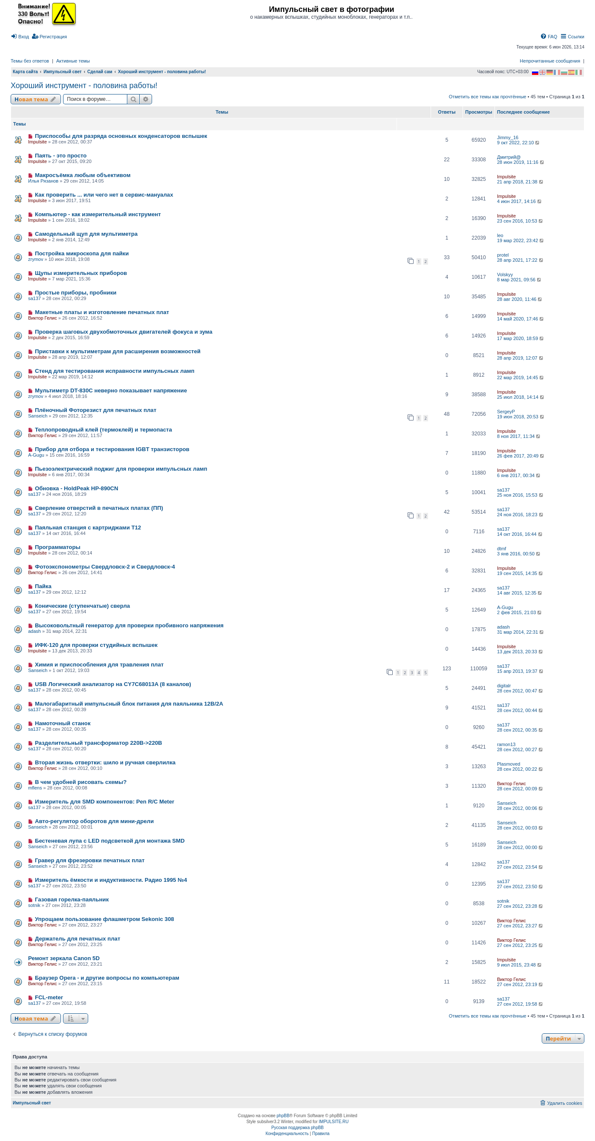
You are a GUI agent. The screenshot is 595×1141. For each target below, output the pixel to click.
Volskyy (505, 274)
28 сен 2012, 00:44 (520, 710)
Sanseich (37, 415)
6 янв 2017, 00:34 (519, 475)
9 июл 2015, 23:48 (520, 964)
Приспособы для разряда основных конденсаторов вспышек (121, 136)
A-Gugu (36, 455)
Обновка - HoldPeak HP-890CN (76, 488)
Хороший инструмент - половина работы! (84, 85)
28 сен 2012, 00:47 (520, 690)
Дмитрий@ (509, 157)
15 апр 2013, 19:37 (520, 671)
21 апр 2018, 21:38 (520, 181)
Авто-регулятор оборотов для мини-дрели (94, 821)
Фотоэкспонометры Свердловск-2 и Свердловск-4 (105, 566)
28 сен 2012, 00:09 (520, 788)
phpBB (283, 1115)
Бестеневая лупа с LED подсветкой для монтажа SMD (110, 841)
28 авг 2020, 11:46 (520, 299)
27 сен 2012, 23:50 (520, 886)
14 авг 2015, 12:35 (520, 592)
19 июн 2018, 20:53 (521, 416)
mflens (35, 787)
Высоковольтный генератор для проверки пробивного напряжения (129, 625)
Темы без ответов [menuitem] (30, 60)
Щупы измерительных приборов (81, 273)
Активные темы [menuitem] (73, 60)
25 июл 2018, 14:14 (521, 397)
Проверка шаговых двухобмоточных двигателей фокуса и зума (124, 332)
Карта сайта (25, 71)
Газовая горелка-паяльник (72, 899)
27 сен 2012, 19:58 (520, 1004)
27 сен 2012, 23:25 (520, 945)
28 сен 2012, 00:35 (520, 729)
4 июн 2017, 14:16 (520, 201)
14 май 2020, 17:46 (521, 318)
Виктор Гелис (42, 317)
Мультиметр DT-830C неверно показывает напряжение (111, 390)
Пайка (43, 586)
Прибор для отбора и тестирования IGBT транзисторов (112, 449)
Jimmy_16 (507, 137)
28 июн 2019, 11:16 (521, 162)
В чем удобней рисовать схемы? (81, 782)
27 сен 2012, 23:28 (520, 906)
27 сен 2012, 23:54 (520, 866)
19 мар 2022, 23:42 (521, 240)
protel (503, 254)
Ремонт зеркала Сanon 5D (64, 958)
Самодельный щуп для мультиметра (86, 234)
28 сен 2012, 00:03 (520, 827)
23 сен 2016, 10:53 (520, 220)
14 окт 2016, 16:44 (520, 534)
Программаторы (57, 547)
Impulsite (37, 141)
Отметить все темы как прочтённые (487, 96)
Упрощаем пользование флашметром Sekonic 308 (104, 919)
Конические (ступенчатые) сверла (82, 606)
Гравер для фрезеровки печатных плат (89, 860)
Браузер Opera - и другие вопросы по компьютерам (107, 978)
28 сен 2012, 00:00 (520, 847)
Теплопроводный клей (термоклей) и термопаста (103, 429)
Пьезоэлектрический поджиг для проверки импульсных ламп (121, 469)
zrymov (35, 259)
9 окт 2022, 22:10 (518, 142)
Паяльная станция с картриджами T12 (88, 527)
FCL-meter (49, 997)
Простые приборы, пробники (75, 292)
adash (34, 631)
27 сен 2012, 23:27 (520, 925)
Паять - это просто (60, 155)
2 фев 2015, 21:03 (520, 612)
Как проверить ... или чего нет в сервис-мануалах (104, 195)
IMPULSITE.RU (334, 1121)
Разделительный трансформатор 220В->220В (98, 743)
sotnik (34, 905)
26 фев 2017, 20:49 (521, 455)
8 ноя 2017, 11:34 (519, 436)
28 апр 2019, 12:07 (520, 357)
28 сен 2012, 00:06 (520, 808)
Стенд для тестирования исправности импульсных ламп (115, 371)
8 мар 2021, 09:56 (519, 279)
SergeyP (506, 411)
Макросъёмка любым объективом (82, 175)
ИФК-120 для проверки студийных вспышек (96, 645)
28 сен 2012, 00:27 (520, 749)
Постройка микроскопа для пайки (82, 253)
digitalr (504, 685)
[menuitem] (20, 36)
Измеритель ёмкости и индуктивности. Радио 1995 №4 (111, 880)
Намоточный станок (63, 723)
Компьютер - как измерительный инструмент (98, 214)
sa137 (34, 298)
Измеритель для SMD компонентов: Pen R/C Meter (104, 801)
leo (500, 235)
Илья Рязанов (43, 180)
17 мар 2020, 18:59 (521, 338)
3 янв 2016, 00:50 (519, 553)
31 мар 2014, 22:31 (521, 632)
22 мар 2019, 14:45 (521, 377)
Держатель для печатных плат (77, 938)
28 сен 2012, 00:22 (520, 769)
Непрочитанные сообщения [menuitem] (550, 60)
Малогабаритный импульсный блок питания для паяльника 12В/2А (129, 704)
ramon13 (506, 744)
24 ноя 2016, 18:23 (520, 514)
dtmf (501, 548)
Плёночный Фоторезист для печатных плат (95, 410)
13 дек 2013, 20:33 (520, 651)
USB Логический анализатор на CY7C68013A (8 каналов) (113, 684)
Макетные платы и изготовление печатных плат (102, 312)
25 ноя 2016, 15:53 (520, 495)
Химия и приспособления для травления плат (99, 664)
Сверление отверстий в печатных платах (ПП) (99, 508)
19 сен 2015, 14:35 (520, 573)
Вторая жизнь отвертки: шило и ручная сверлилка (105, 762)
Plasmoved (508, 763)
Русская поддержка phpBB (297, 1127)
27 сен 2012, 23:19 (520, 984)
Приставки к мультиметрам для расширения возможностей (118, 351)
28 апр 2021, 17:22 (520, 260)
